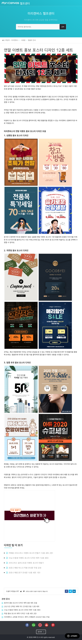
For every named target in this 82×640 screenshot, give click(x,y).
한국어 (40, 632)
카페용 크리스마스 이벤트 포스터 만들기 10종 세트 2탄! (31, 553)
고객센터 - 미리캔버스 (11, 40)
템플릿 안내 (32, 40)
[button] (21, 591)
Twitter (70, 591)
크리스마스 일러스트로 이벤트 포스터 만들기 (26, 562)
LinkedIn (74, 591)
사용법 (23, 40)
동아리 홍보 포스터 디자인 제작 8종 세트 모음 (20, 603)
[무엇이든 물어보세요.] (41, 27)
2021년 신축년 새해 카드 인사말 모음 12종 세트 (21, 606)
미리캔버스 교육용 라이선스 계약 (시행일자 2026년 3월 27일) (27, 617)
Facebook (66, 591)
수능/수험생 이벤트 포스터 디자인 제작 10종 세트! (29, 557)
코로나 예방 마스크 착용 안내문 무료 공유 (25, 567)
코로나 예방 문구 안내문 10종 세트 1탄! (24, 572)
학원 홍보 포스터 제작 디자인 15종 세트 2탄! (20, 613)
